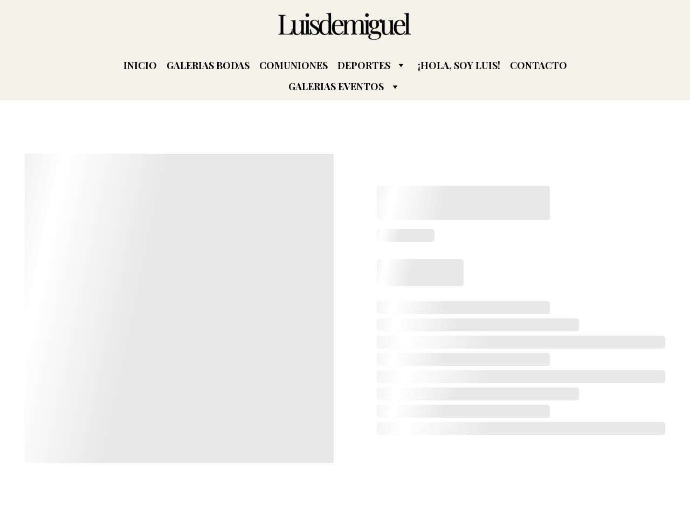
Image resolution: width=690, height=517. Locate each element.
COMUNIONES (293, 65)
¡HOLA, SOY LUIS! (459, 65)
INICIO (140, 65)
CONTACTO (538, 65)
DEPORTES (363, 65)
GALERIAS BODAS (208, 65)
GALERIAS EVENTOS (336, 86)
